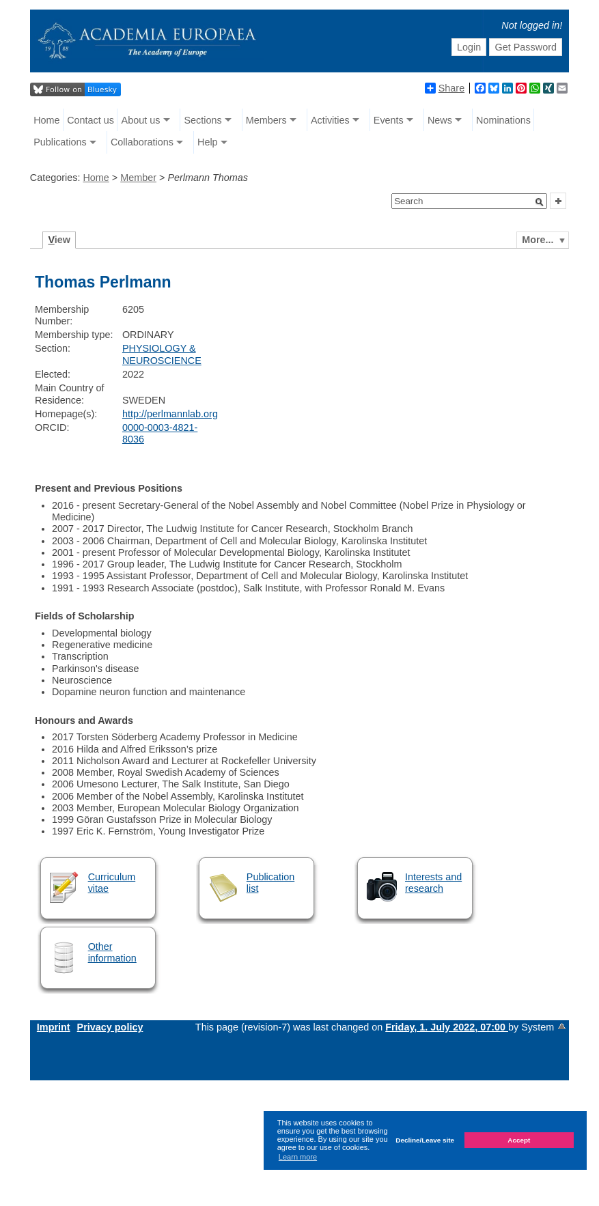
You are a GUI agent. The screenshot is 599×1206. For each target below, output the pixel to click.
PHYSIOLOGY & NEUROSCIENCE (161, 354)
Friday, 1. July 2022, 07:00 (446, 1027)
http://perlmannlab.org (170, 413)
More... (537, 239)
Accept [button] (518, 1140)
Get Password (526, 47)
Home (46, 120)
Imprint (53, 1027)
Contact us (90, 120)
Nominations (503, 120)
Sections (203, 120)
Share (444, 88)
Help (207, 142)
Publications (60, 142)
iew (59, 239)
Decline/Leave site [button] (424, 1140)
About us (141, 120)
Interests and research (433, 882)
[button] (539, 202)
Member (138, 177)
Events (389, 120)
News (440, 120)
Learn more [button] (298, 1157)
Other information (112, 952)
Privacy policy (110, 1027)
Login (469, 47)
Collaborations (142, 142)
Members (266, 120)
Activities (330, 120)
